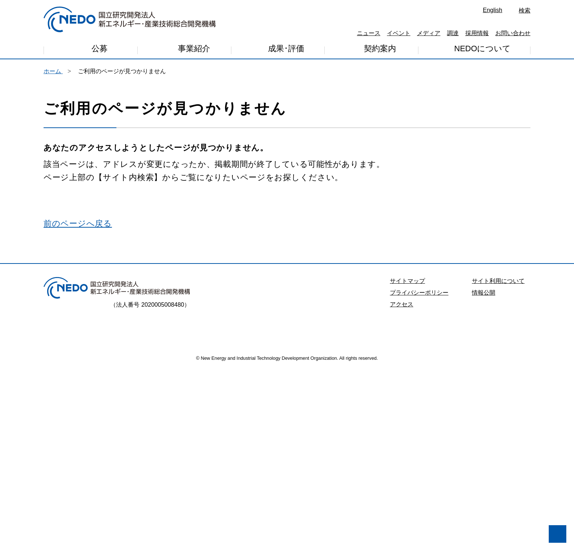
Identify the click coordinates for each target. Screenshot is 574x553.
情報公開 (483, 475)
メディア (428, 33)
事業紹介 (194, 50)
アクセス (401, 486)
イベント (398, 33)
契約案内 (380, 49)
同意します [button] (106, 528)
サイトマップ (407, 463)
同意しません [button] (46, 528)
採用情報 (477, 33)
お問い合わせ (512, 33)
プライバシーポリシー (419, 475)
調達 (453, 33)
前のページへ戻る (78, 406)
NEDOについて (482, 48)
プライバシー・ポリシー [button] (51, 509)
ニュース (368, 33)
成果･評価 (286, 50)
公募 (100, 49)
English (492, 10)
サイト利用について (498, 463)
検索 (524, 10)
